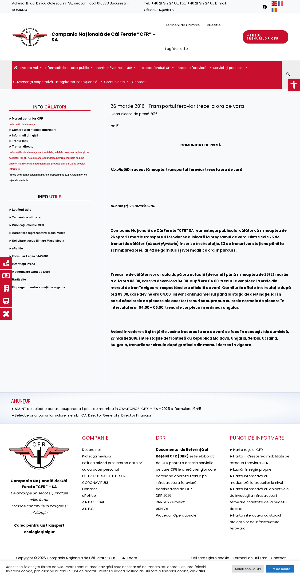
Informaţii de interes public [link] (69, 68)
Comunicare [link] (116, 82)
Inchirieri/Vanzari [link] (109, 67)
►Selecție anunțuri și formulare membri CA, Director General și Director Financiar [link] (81, 415)
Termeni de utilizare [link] (182, 25)
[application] (40, 68)
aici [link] (201, 571)
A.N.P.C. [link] (88, 508)
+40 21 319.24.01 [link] (200, 3)
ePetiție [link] (89, 495)
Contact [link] (139, 82)
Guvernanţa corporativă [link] (33, 82)
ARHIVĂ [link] (162, 508)
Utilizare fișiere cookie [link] (210, 557)
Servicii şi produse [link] (230, 68)
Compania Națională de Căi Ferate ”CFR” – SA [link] (103, 37)
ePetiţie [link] (214, 25)
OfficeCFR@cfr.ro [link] (159, 9)
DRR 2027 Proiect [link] (170, 502)
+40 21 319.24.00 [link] (164, 3)
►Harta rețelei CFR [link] (246, 449)
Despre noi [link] (31, 68)
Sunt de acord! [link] (280, 569)
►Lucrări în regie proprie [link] (251, 469)
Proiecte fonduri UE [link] (156, 68)
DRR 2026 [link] (163, 495)
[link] (294, 85)
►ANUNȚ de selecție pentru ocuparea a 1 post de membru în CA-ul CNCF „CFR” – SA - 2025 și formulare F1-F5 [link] (106, 408)
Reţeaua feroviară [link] (194, 68)
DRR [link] (131, 68)
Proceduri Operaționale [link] (176, 515)
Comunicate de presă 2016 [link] (134, 113)
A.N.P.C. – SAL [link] (93, 502)
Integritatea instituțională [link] (78, 82)
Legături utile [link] (176, 48)
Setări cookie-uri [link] (248, 569)
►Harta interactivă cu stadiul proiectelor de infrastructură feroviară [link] (255, 522)
